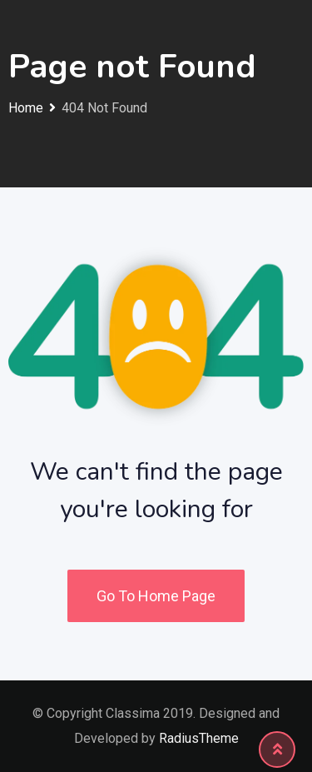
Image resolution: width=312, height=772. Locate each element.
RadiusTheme (199, 738)
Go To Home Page (156, 596)
